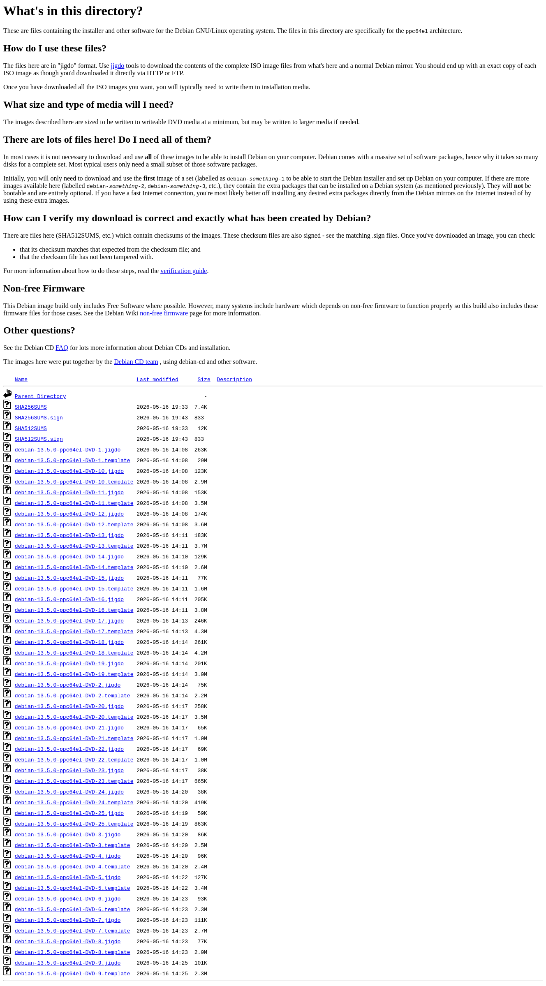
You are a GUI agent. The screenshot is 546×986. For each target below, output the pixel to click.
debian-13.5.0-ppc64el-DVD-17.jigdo (69, 620)
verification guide (183, 270)
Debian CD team (136, 361)
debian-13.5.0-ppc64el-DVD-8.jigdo (67, 941)
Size (203, 379)
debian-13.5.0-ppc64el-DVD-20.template (74, 716)
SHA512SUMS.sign (39, 438)
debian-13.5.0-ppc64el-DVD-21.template (74, 738)
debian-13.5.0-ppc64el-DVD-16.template (74, 609)
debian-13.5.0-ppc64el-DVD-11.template (74, 503)
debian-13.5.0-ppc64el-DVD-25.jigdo (69, 813)
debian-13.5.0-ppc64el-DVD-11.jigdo (69, 492)
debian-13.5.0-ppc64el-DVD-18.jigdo (69, 642)
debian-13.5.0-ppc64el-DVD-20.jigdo (69, 706)
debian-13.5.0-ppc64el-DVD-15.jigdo (69, 577)
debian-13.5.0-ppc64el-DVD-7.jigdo (67, 920)
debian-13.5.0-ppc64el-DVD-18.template (74, 652)
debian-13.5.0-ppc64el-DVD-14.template (74, 567)
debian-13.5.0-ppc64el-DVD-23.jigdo (69, 770)
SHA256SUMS (31, 406)
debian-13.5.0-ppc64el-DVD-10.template (74, 481)
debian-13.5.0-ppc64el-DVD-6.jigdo (67, 898)
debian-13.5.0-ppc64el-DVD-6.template (72, 909)
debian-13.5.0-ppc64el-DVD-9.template (72, 973)
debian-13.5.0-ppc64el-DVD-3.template (72, 845)
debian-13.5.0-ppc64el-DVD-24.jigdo (69, 791)
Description (234, 379)
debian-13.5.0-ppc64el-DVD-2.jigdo (67, 684)
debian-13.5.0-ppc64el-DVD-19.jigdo (69, 663)
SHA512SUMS (31, 428)
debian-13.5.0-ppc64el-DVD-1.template (72, 460)
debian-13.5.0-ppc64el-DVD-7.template (72, 930)
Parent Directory (40, 396)
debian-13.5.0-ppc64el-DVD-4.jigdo (67, 855)
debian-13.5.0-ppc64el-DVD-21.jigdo (69, 727)
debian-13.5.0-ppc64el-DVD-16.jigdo (69, 599)
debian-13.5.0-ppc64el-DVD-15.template (74, 588)
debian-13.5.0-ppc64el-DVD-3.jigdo (67, 834)
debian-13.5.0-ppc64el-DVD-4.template (72, 866)
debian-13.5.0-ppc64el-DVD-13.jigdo (69, 535)
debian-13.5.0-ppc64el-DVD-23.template (74, 781)
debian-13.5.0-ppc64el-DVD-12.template (74, 524)
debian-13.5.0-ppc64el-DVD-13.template (74, 545)
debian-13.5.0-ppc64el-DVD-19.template (74, 674)
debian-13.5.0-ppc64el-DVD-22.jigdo (69, 748)
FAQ (62, 347)
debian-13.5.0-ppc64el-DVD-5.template (72, 887)
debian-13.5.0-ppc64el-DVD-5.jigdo (67, 877)
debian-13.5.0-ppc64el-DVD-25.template (74, 823)
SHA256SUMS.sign (39, 417)
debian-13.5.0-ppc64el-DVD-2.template (72, 695)
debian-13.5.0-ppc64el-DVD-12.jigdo (69, 513)
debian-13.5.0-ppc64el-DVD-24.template (74, 802)
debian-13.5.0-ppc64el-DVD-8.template (72, 952)
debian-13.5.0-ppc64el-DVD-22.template (74, 759)
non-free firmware (164, 313)
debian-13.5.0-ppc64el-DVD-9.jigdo (67, 962)
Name (21, 379)
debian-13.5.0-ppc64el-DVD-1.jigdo (67, 449)
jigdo (117, 65)
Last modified (157, 379)
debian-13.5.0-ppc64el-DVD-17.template (74, 631)
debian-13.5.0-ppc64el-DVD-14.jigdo (69, 556)
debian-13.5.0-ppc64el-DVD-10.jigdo (69, 470)
